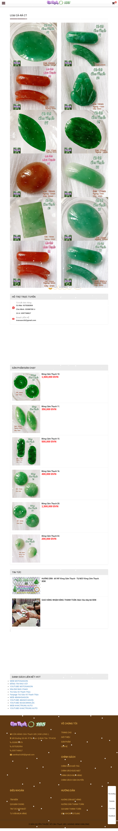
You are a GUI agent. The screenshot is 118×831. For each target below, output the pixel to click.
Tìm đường (111, 791)
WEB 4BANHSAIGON (19, 697)
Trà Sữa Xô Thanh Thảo (20, 692)
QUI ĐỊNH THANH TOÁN (71, 809)
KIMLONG (84, 824)
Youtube (111, 798)
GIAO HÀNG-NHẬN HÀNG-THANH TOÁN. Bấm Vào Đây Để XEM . (69, 600)
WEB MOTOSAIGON (19, 681)
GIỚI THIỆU (65, 737)
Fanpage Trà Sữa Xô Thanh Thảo (24, 695)
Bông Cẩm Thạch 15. (51, 439)
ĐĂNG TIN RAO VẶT (19, 684)
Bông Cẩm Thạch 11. (51, 406)
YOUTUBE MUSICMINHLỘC (22, 703)
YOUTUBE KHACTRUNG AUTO (24, 708)
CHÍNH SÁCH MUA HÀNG (71, 775)
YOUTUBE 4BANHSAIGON (22, 700)
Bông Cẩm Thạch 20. (51, 503)
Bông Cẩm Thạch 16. (51, 471)
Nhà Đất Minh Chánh (19, 689)
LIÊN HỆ (64, 746)
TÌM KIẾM (14, 800)
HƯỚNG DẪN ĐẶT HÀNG (71, 800)
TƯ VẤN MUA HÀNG (18, 813)
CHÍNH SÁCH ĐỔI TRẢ (70, 766)
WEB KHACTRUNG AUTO (21, 705)
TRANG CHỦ (66, 732)
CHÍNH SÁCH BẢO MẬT (71, 771)
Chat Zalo (112, 806)
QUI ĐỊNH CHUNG (17, 804)
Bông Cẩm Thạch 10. (51, 374)
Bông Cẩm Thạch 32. (51, 536)
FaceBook (112, 813)
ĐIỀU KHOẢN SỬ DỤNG (70, 813)
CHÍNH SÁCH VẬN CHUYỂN (72, 780)
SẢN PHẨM (66, 742)
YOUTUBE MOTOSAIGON (21, 686)
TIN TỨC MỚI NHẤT (18, 809)
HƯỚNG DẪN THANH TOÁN (72, 804)
